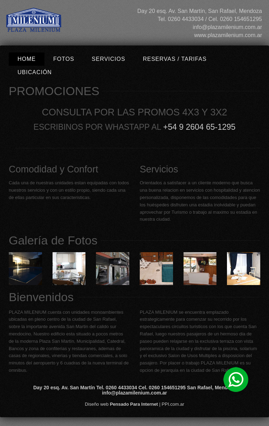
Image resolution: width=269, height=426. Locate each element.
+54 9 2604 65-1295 (199, 127)
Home (27, 59)
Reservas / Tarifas (175, 59)
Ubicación (35, 72)
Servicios (108, 59)
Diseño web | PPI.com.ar (134, 404)
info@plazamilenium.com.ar (227, 27)
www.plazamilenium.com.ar (228, 35)
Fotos (63, 59)
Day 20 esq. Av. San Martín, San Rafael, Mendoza (199, 11)
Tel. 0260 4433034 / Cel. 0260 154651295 (210, 19)
